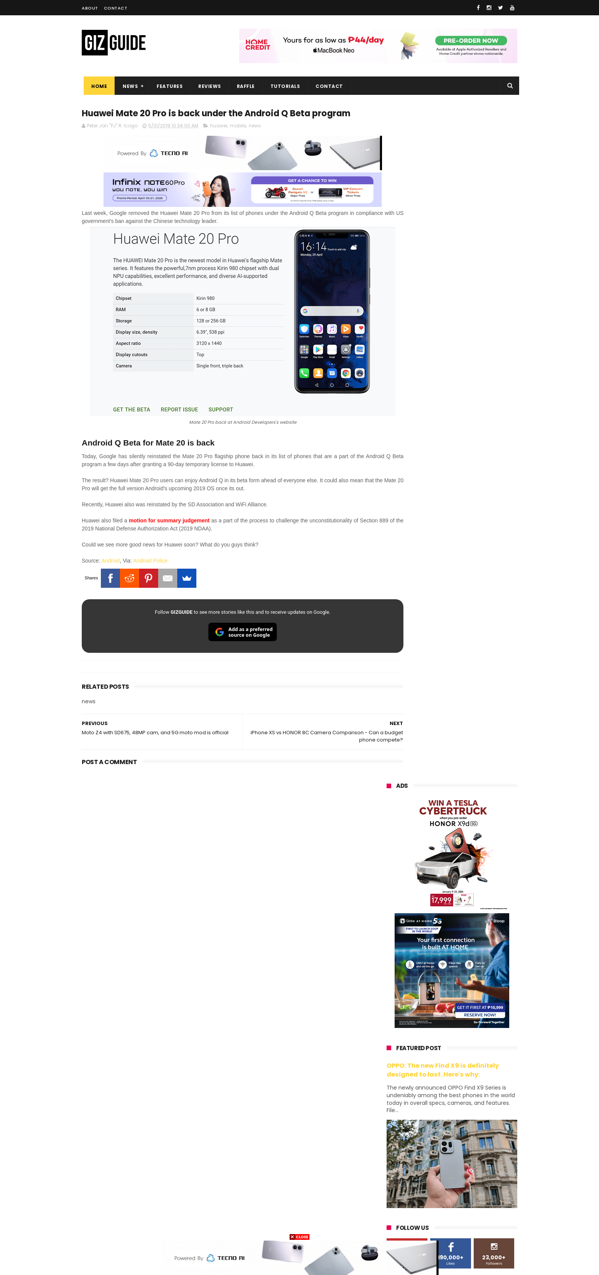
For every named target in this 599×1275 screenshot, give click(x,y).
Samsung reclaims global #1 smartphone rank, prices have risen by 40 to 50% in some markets (469, 827)
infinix (430, 1099)
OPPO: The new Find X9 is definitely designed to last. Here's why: (443, 396)
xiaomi (431, 1070)
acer (387, 1127)
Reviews (207, 86)
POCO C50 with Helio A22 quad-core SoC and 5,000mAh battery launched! (471, 638)
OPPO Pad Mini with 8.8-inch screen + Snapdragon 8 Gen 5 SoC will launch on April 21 (468, 973)
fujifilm (429, 1141)
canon (428, 1155)
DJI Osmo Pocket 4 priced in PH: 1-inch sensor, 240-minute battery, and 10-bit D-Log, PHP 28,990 (471, 752)
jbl (428, 1184)
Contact (116, 8)
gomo (477, 1198)
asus (474, 1084)
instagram (394, 1198)
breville (427, 1226)
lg (468, 1099)
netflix (389, 1155)
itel (465, 1155)
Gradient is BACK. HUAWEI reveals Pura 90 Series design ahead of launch (467, 713)
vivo (473, 1070)
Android (110, 564)
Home (97, 86)
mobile (238, 140)
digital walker (397, 1169)
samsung (442, 1056)
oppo (388, 1070)
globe (388, 1099)
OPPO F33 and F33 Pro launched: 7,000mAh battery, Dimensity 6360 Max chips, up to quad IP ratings (471, 937)
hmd (428, 1212)
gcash (464, 1127)
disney (390, 1212)
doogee (448, 1169)
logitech (391, 1184)
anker (438, 1198)
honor (433, 1084)
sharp (470, 1141)
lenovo (390, 1113)
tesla (388, 1226)
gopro (467, 1212)
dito (424, 1127)
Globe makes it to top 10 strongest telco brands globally (471, 859)
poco (388, 1141)
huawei (218, 140)
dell (461, 1184)
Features (168, 86)
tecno (474, 1113)
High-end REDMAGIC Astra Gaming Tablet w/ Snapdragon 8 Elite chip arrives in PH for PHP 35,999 (470, 677)
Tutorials (283, 86)
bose (464, 1226)
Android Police (150, 564)
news (255, 140)
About (90, 8)
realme (390, 1084)
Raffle (244, 86)
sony (433, 1113)
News (128, 86)
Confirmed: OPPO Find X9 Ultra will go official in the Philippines (470, 784)
